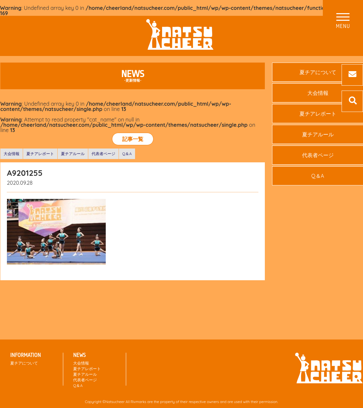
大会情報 (11, 153)
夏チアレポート (40, 153)
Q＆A (127, 153)
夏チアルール (73, 153)
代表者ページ (103, 153)
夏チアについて (24, 363)
